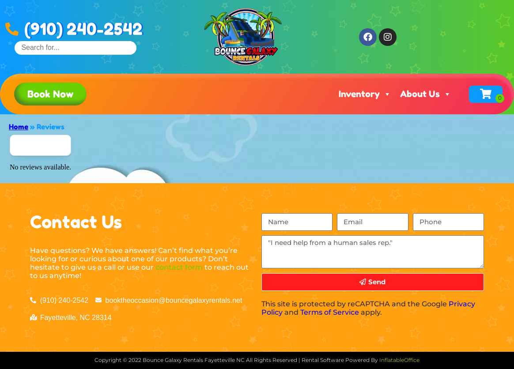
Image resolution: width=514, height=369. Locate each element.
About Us (425, 94)
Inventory (365, 94)
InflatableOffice (399, 360)
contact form (179, 267)
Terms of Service (329, 312)
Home (18, 126)
